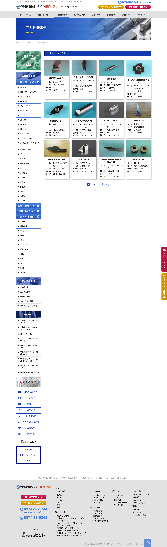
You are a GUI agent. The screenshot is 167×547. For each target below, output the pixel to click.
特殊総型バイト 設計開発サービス (29, 346)
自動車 (22, 221)
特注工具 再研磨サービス (29, 372)
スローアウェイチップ (28, 92)
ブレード (23, 154)
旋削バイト (24, 124)
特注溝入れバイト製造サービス (29, 366)
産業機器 (23, 226)
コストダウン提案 (26, 301)
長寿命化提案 (25, 287)
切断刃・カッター (26, 149)
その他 (22, 200)
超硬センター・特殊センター (29, 144)
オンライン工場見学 (111, 7)
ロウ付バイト (25, 129)
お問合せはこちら (138, 7)
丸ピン (22, 196)
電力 (22, 240)
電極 (22, 191)
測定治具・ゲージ (26, 163)
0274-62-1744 (134, 2)
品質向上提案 (25, 292)
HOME (18, 42)
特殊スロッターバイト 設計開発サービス (29, 360)
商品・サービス (28, 314)
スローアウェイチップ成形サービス (29, 339)
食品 (22, 254)
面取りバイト (25, 110)
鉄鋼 (22, 235)
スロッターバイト (26, 138)
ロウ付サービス (26, 334)
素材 (22, 258)
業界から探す (41, 42)
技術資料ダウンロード (28, 60)
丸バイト (23, 119)
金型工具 (23, 177)
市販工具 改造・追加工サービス (29, 321)
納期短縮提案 (25, 296)
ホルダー (23, 182)
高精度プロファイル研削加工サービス (29, 328)
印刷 (22, 268)
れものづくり (28, 382)
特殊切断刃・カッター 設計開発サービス (29, 353)
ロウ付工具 (24, 133)
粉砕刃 (22, 159)
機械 (22, 230)
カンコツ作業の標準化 (28, 306)
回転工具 (23, 186)
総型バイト (24, 87)
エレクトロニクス (54, 42)
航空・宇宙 (24, 249)
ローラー (23, 168)
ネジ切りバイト (25, 106)
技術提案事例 (28, 281)
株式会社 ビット (75, 7)
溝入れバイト (25, 96)
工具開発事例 (28, 42)
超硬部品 (23, 173)
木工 (22, 263)
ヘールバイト (25, 115)
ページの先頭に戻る (147, 543)
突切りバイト (25, 101)
